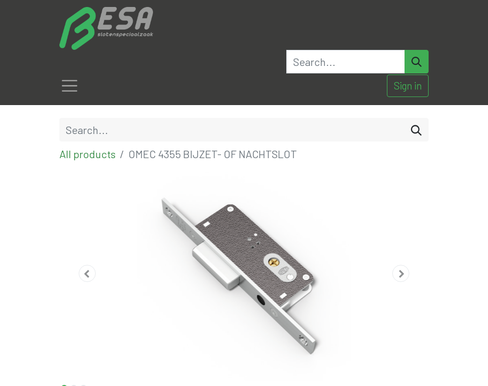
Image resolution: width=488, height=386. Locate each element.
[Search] (417, 61)
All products (87, 153)
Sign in (408, 85)
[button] (87, 273)
